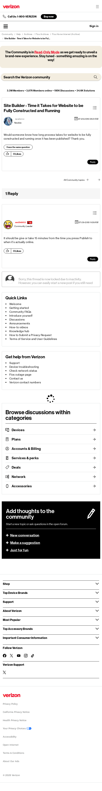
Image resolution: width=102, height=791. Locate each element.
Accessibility (9, 736)
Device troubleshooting (24, 366)
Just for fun (19, 550)
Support (14, 363)
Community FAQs (20, 311)
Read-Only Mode (47, 52)
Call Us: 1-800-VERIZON (22, 16)
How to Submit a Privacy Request (30, 335)
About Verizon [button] (12, 610)
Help (18, 34)
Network (19, 477)
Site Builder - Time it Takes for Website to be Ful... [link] (27, 38)
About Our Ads (11, 761)
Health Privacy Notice (14, 720)
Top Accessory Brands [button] (18, 628)
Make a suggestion (25, 543)
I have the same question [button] (18, 147)
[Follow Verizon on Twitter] (11, 655)
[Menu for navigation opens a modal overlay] (97, 6)
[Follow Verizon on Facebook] (4, 655)
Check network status (23, 370)
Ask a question (84, 26)
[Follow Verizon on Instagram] (26, 655)
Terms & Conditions (13, 753)
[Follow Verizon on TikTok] (33, 656)
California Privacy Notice (16, 712)
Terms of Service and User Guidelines (33, 339)
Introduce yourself (21, 315)
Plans (16, 439)
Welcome (15, 304)
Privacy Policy (10, 704)
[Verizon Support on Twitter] (4, 672)
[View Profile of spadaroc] (19, 119)
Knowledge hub (19, 331)
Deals (16, 467)
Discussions (17, 319)
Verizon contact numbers (25, 382)
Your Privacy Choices (17, 728)
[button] (5, 26)
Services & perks (25, 458)
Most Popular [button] (11, 619)
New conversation (24, 535)
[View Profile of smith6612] (20, 222)
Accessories (22, 486)
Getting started (19, 308)
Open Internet (11, 745)
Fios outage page (20, 374)
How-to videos (18, 327)
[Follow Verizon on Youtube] (18, 655)
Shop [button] (6, 583)
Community (7, 34)
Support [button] (8, 601)
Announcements (19, 323)
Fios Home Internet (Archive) (66, 34)
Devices (18, 430)
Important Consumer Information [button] (25, 637)
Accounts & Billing (26, 449)
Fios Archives (42, 34)
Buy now (49, 16)
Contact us (16, 378)
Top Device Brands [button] (15, 592)
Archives (28, 34)
